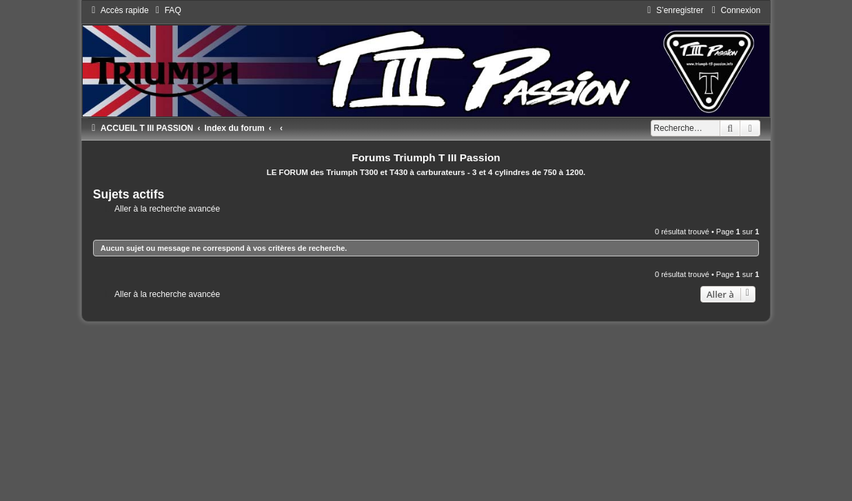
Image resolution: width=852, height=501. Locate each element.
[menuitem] (166, 10)
